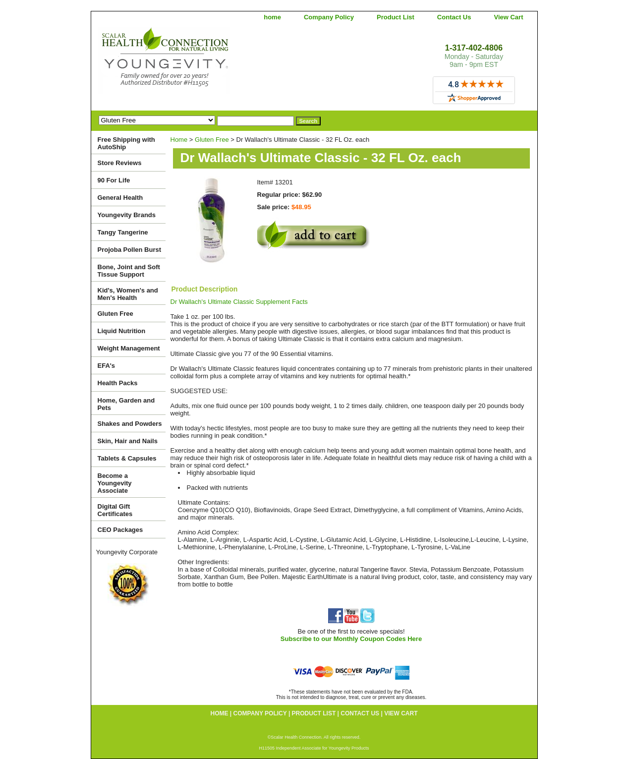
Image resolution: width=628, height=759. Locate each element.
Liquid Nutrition (122, 331)
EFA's (106, 365)
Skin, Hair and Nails (128, 441)
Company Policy (329, 17)
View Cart (508, 17)
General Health (120, 197)
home (272, 17)
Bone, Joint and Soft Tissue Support (129, 270)
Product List (395, 17)
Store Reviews (120, 163)
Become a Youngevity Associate (115, 483)
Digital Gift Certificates (115, 510)
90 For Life (114, 180)
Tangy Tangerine (123, 232)
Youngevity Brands (127, 215)
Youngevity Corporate (127, 552)
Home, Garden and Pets (126, 404)
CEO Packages (120, 529)
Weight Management (129, 348)
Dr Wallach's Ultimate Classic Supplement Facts (239, 301)
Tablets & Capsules (127, 458)
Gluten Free (212, 139)
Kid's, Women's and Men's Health (128, 294)
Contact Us (454, 17)
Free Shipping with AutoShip (126, 143)
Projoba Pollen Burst (130, 249)
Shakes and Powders (130, 423)
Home (179, 139)
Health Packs (118, 383)
